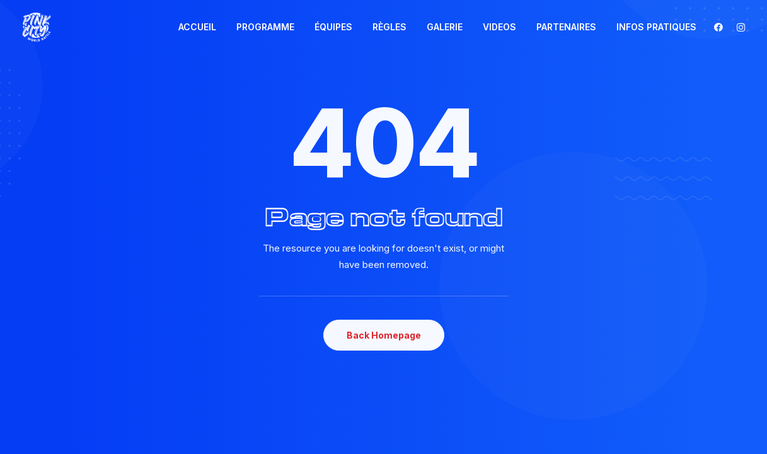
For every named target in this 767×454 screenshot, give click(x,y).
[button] (721, 27)
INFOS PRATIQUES (656, 26)
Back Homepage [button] (384, 335)
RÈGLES (389, 26)
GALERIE (445, 26)
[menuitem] (197, 27)
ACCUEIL (197, 26)
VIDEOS (499, 26)
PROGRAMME (265, 26)
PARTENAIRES (566, 26)
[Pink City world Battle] (36, 27)
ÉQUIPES (333, 26)
